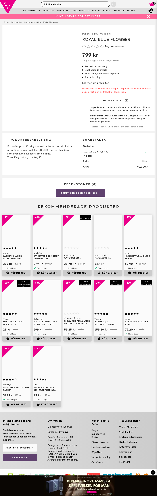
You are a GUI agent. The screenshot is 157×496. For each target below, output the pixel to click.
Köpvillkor (96, 452)
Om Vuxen (97, 462)
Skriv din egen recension (80, 192)
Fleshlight (124, 462)
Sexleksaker (16, 22)
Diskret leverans (100, 442)
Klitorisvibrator (127, 447)
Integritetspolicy (100, 457)
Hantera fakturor (100, 447)
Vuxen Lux (105, 34)
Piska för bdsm (50, 22)
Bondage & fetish (32, 22)
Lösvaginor (125, 452)
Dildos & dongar (128, 442)
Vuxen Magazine (128, 427)
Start (6, 22)
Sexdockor (125, 457)
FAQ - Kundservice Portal (98, 434)
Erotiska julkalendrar (130, 437)
